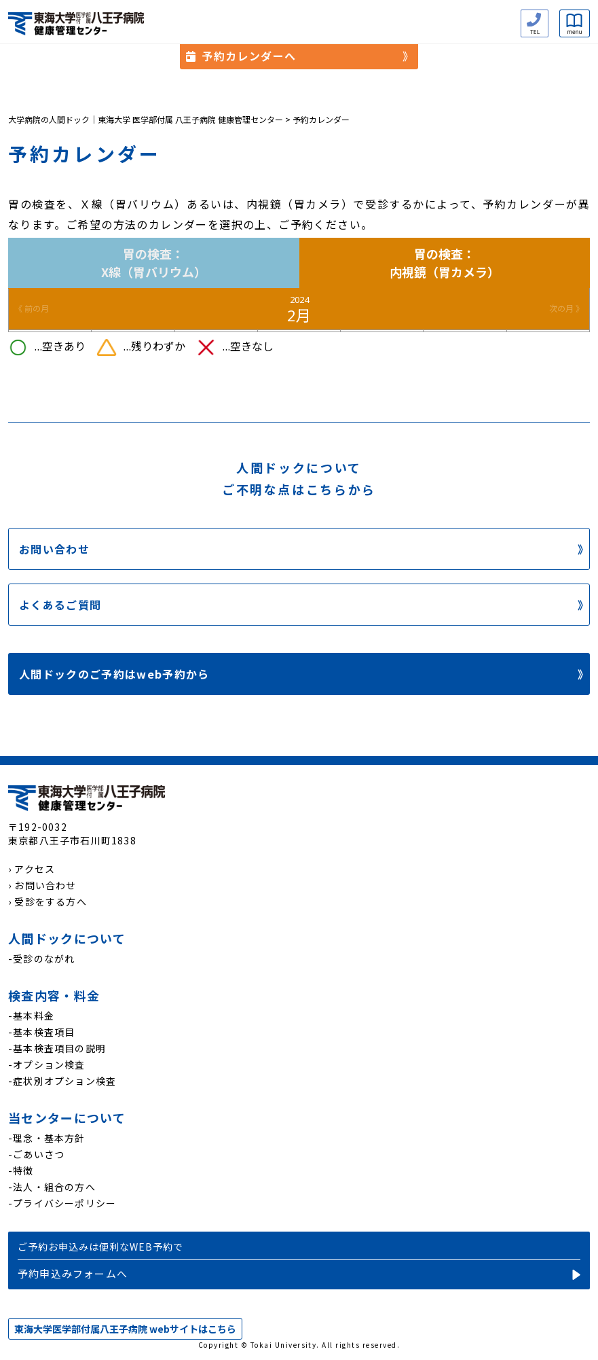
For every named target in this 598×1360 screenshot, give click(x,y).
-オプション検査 (47, 1064)
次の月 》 (566, 309)
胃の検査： (153, 263)
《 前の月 (31, 309)
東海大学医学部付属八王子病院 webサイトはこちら (125, 1329)
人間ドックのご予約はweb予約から (114, 674)
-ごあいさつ (36, 1154)
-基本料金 (31, 1015)
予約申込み (299, 1260)
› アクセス (31, 869)
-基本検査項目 (41, 1032)
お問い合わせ (54, 549)
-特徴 (21, 1170)
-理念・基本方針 (47, 1138)
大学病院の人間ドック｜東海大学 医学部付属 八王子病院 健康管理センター (145, 119)
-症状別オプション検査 (62, 1081)
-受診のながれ (41, 958)
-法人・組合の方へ (52, 1187)
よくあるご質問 (60, 604)
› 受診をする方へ (47, 901)
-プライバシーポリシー (62, 1203)
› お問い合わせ (42, 885)
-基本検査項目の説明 (57, 1048)
